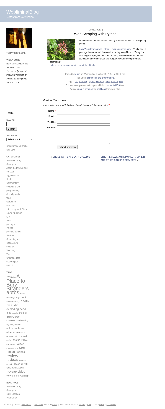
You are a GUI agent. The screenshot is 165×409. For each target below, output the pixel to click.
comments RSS (112, 85)
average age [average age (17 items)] (13, 297)
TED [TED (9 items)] (26, 364)
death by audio (13, 194)
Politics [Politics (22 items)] (20, 343)
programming (63, 65)
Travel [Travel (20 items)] (10, 371)
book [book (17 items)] (23, 297)
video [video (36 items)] (21, 371)
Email (52, 116)
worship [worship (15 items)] (24, 375)
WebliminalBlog (22, 12)
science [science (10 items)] (22, 360)
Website (51, 122)
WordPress (26, 404)
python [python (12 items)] (22, 348)
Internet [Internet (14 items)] (23, 313)
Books (9, 179)
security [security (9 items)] (9, 364)
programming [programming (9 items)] (12, 348)
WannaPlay (11, 398)
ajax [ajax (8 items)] (14, 277)
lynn (8, 216)
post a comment (85, 89)
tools (92, 65)
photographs (12, 224)
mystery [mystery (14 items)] (10, 324)
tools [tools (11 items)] (8, 368)
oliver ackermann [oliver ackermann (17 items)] (15, 332)
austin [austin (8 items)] (22, 293)
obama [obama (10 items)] (18, 324)
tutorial (86, 65)
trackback (101, 89)
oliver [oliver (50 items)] (20, 328)
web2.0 (9, 265)
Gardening (11, 201)
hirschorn (10, 205)
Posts (101, 404)
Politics (9, 228)
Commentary (12, 183)
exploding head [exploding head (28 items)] (16, 309)
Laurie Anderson (14, 213)
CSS (89, 404)
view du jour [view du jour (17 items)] (13, 375)
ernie (77, 74)
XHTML (82, 404)
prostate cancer (13, 231)
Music (9, 220)
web (81, 65)
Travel (9, 254)
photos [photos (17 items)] (16, 339)
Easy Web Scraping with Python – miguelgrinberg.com (105, 49)
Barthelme (38, 404)
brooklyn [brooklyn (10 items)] (16, 301)
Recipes (10, 235)
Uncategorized (13, 258)
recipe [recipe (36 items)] (10, 351)
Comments (111, 404)
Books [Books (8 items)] (9, 301)
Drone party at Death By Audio (71, 157)
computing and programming (100, 78)
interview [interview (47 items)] (12, 317)
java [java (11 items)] (18, 320)
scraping (74, 65)
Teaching (10, 250)
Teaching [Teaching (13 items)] (18, 364)
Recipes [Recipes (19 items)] (20, 351)
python (53, 65)
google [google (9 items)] (15, 313)
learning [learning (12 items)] (24, 320)
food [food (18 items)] (8, 312)
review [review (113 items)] (12, 355)
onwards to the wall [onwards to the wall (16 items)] (16, 336)
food (8, 198)
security (10, 246)
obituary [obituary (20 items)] (11, 328)
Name (52, 111)
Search (11, 120)
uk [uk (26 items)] (15, 371)
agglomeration (13, 175)
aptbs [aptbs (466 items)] (12, 292)
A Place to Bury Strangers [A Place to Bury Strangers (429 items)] (17, 282)
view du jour (12, 261)
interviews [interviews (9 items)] (10, 320)
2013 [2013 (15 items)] (9, 277)
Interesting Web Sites (16, 209)
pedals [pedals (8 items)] (9, 340)
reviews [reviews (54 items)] (12, 360)
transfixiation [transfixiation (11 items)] (18, 368)
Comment (51, 127)
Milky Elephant (13, 394)
